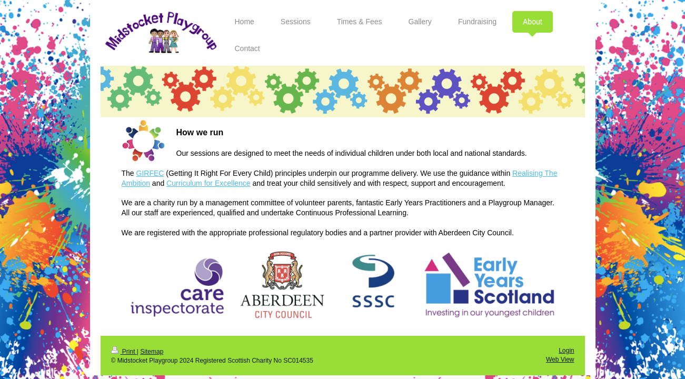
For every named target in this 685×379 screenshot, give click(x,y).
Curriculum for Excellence (208, 183)
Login (566, 350)
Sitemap (151, 351)
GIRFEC (150, 173)
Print (124, 351)
